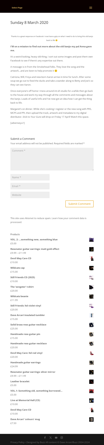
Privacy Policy (17, 442)
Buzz (42, 442)
